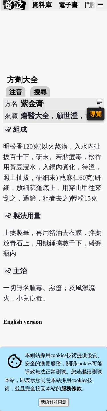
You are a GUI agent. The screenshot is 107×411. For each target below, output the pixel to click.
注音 (15, 92)
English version (22, 322)
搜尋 (40, 92)
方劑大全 (22, 80)
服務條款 (71, 388)
